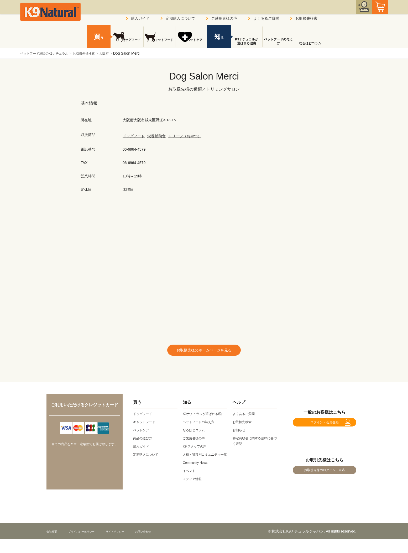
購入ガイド (140, 18)
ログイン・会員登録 (324, 427)
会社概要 (53, 545)
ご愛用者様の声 (224, 18)
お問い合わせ (168, 545)
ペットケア (191, 43)
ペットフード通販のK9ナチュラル (48, 53)
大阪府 (117, 53)
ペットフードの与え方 (278, 41)
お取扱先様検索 (94, 53)
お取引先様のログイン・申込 (324, 481)
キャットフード (159, 43)
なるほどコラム (310, 43)
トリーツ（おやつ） (184, 136)
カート (368, 11)
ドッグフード (134, 136)
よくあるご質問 (266, 18)
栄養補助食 (156, 136)
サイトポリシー (133, 545)
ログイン (339, 11)
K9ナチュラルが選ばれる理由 (246, 41)
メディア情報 (194, 492)
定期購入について (180, 18)
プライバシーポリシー (90, 545)
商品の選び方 (144, 441)
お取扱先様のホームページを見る (204, 351)
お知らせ (240, 432)
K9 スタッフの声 (196, 454)
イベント (190, 484)
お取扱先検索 (306, 18)
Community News (197, 476)
